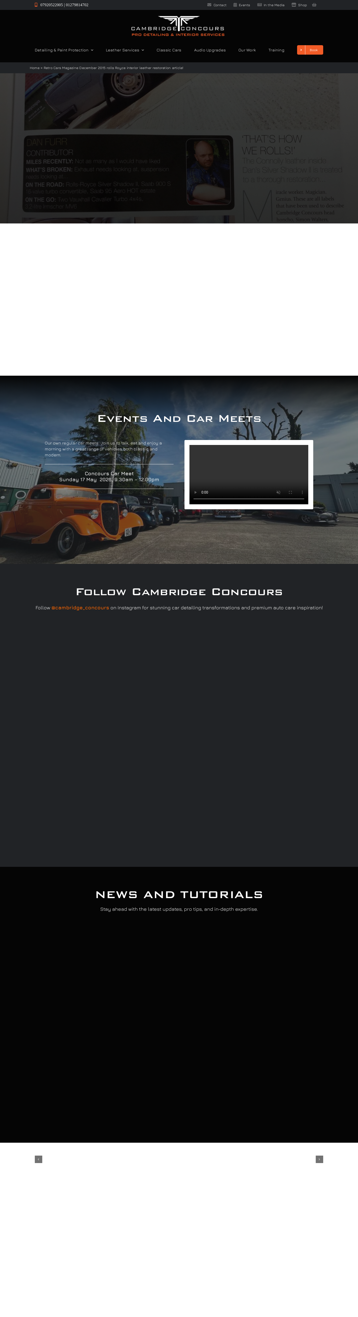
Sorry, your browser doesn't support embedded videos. (248, 474)
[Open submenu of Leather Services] (141, 49)
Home (35, 68)
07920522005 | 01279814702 (62, 5)
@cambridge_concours (80, 607)
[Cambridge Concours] (178, 17)
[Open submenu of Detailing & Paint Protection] (91, 49)
